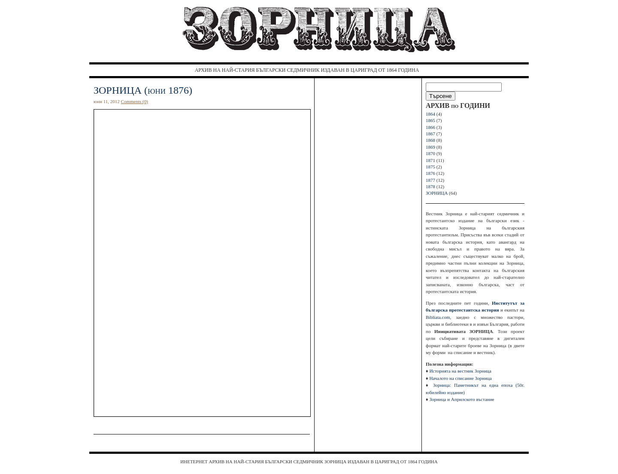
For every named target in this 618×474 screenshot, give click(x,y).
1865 (430, 120)
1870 (430, 153)
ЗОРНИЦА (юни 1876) (143, 90)
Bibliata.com (438, 317)
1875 (430, 166)
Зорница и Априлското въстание (461, 399)
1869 (430, 147)
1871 (430, 160)
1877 (430, 180)
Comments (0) (134, 101)
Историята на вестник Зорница (460, 370)
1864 (430, 113)
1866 (430, 127)
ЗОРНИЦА (437, 193)
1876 (430, 173)
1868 (430, 140)
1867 (430, 133)
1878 (430, 186)
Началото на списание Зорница (460, 378)
